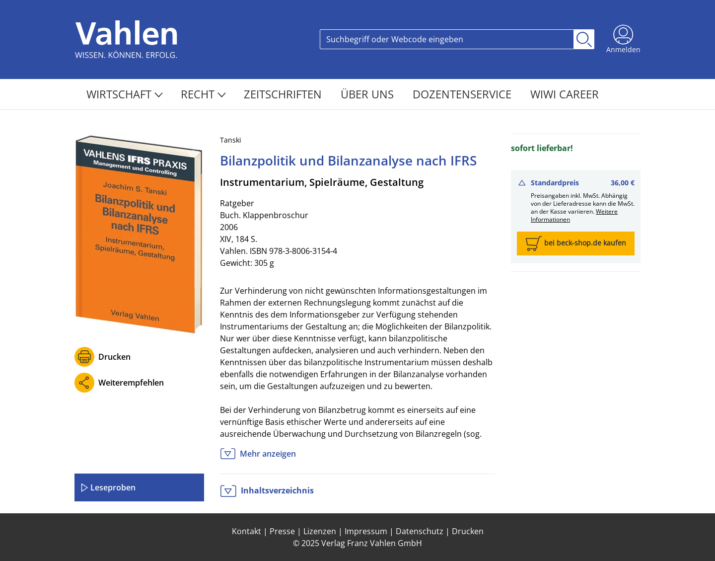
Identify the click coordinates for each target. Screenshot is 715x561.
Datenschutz (419, 531)
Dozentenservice (463, 93)
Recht (203, 94)
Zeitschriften (284, 93)
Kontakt (246, 531)
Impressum (366, 531)
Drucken (114, 356)
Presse (282, 531)
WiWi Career (564, 93)
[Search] (447, 39)
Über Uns (369, 93)
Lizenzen (319, 531)
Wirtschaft (124, 94)
